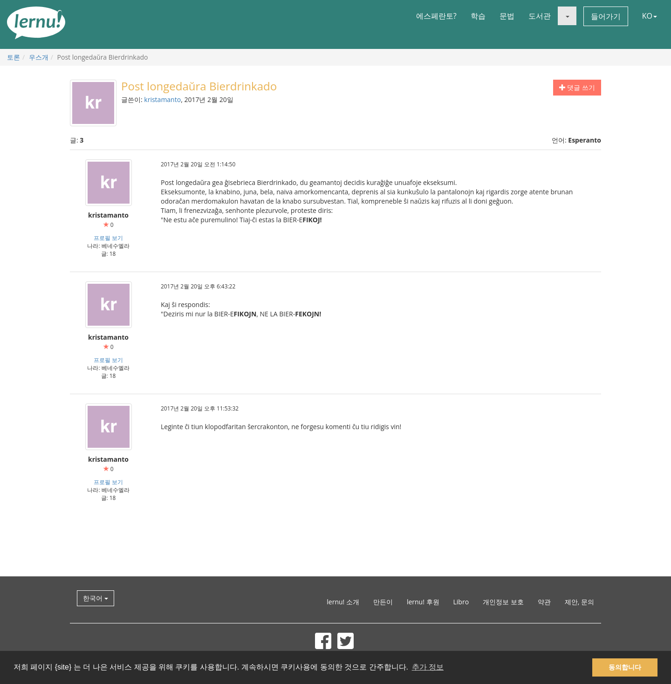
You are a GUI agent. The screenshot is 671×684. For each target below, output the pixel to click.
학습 (478, 16)
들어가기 (606, 16)
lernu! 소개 (343, 601)
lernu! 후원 (423, 601)
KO (649, 16)
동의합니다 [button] (625, 667)
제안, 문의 (579, 601)
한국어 (95, 598)
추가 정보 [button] (428, 667)
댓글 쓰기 (577, 87)
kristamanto (162, 99)
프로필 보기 (108, 237)
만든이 (383, 601)
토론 (13, 57)
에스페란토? (436, 16)
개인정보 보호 (503, 601)
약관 (544, 601)
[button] (567, 16)
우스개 (38, 57)
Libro (461, 601)
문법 (507, 16)
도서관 (539, 16)
